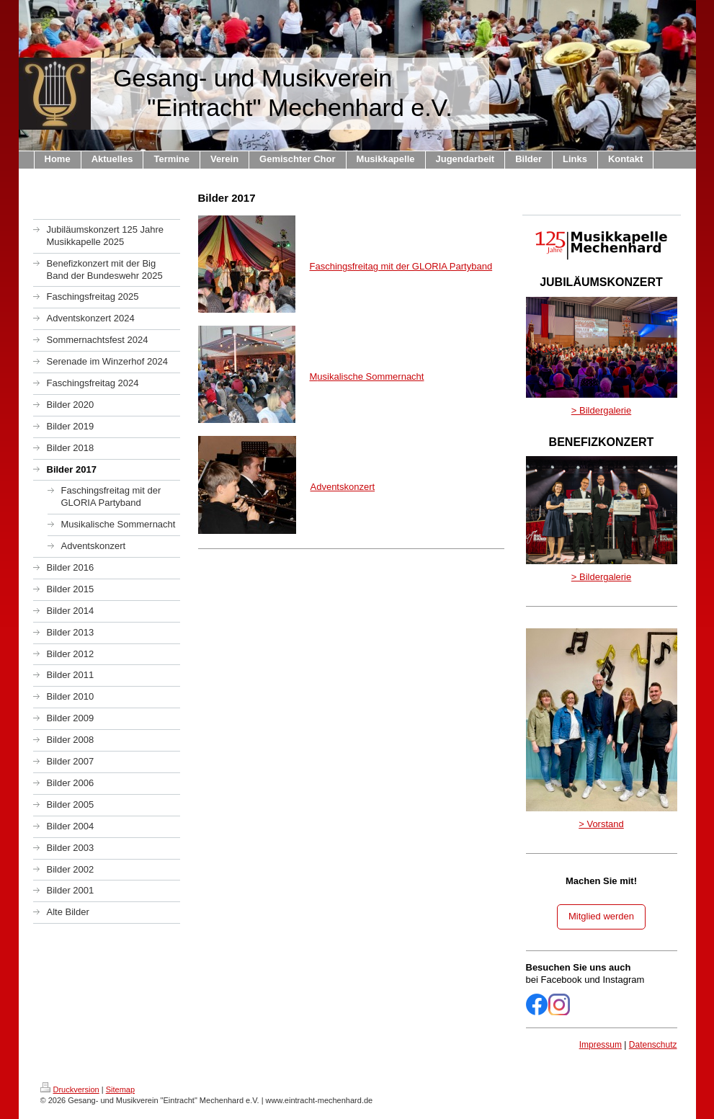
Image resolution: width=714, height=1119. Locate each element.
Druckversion (69, 1089)
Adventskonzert (343, 486)
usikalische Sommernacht (370, 376)
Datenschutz (653, 1045)
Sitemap (120, 1089)
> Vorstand (601, 824)
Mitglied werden (601, 916)
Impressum (600, 1045)
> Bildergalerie (601, 410)
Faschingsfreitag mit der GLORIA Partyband (401, 266)
